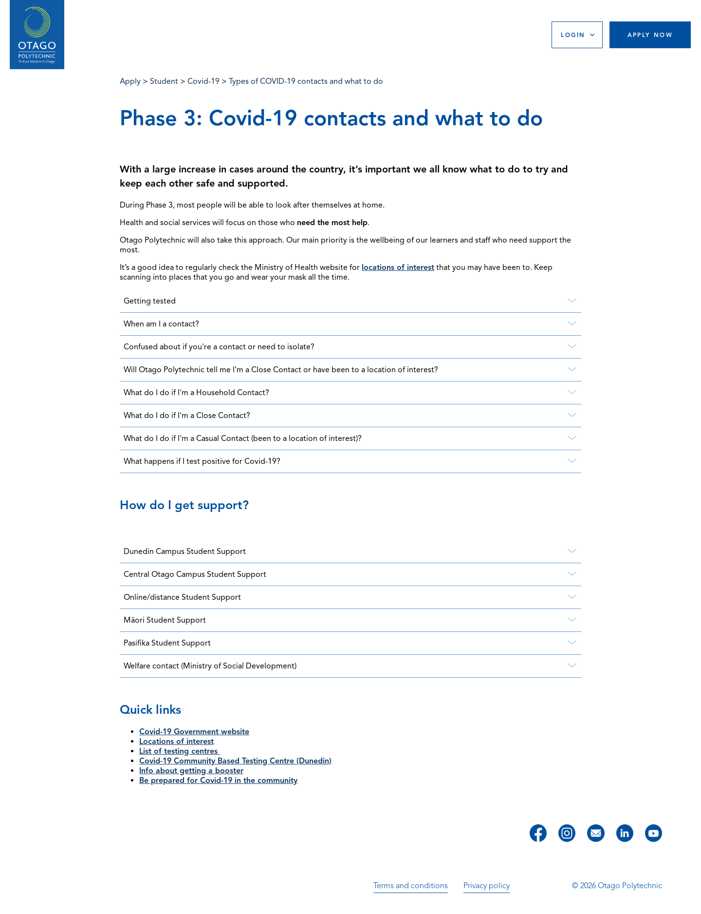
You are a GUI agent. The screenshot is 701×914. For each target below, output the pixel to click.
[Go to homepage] (37, 35)
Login (573, 34)
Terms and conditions (410, 886)
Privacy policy (486, 886)
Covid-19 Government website (194, 732)
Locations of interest (176, 741)
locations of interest (398, 267)
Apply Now (650, 34)
